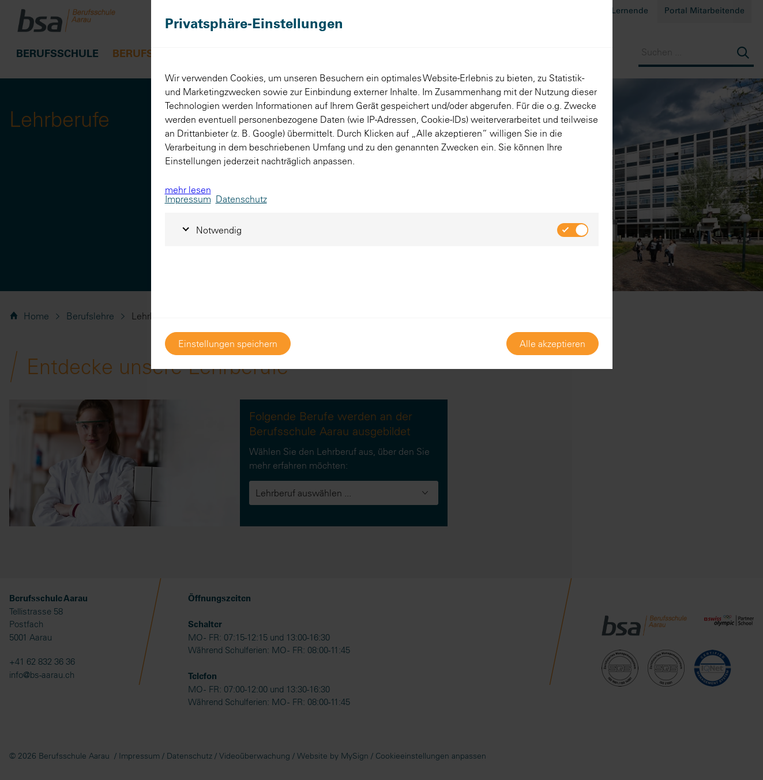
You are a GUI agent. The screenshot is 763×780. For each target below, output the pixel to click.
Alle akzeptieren (552, 343)
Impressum (188, 199)
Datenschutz (241, 199)
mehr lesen (188, 189)
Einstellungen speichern (227, 343)
